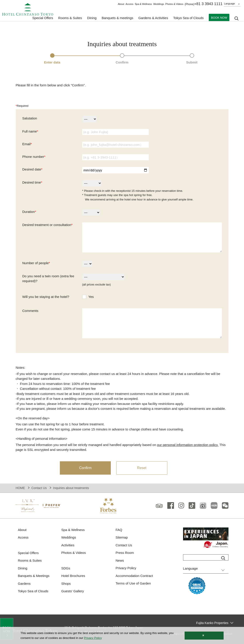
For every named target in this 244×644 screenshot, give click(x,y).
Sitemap (122, 537)
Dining (22, 568)
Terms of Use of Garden (133, 583)
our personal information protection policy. (187, 445)
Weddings (158, 4)
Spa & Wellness (143, 4)
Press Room (125, 553)
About (121, 4)
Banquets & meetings (117, 18)
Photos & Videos (174, 4)
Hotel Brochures (73, 576)
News (120, 560)
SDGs (65, 568)
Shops (66, 583)
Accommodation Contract (134, 576)
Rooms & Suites (30, 560)
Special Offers (42, 18)
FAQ (119, 530)
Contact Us (39, 488)
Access (129, 4)
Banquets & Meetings (34, 576)
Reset (141, 468)
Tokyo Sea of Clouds (188, 18)
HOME (20, 488)
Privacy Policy (126, 568)
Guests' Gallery (72, 591)
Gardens (24, 583)
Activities (67, 545)
